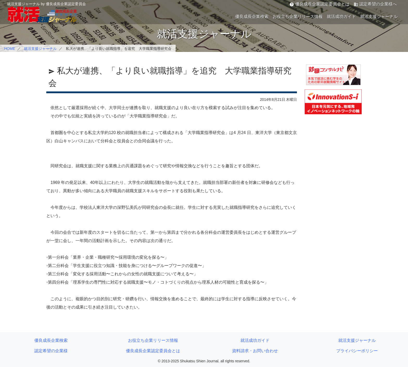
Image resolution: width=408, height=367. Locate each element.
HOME (9, 48)
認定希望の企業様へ (375, 4)
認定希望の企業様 (51, 351)
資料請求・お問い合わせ (255, 351)
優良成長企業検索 (252, 16)
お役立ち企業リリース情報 (298, 16)
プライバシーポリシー (357, 351)
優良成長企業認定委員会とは (319, 4)
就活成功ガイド (341, 16)
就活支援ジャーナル (379, 16)
